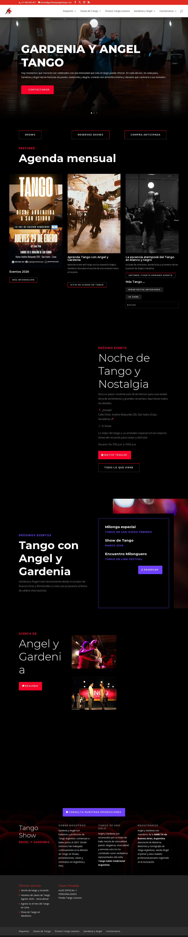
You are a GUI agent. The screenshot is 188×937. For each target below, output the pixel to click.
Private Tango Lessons (117, 11)
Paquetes (68, 11)
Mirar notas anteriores (144, 290)
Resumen (31, 686)
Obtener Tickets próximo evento (151, 275)
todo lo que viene (118, 467)
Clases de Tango (89, 11)
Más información (23, 280)
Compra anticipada (145, 134)
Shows (30, 134)
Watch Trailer (115, 455)
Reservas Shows (90, 134)
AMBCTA (158, 834)
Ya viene (133, 297)
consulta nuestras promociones (95, 812)
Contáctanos (167, 11)
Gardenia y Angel (143, 11)
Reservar (151, 569)
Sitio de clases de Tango (87, 285)
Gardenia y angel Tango (80, 55)
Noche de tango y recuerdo (35, 890)
